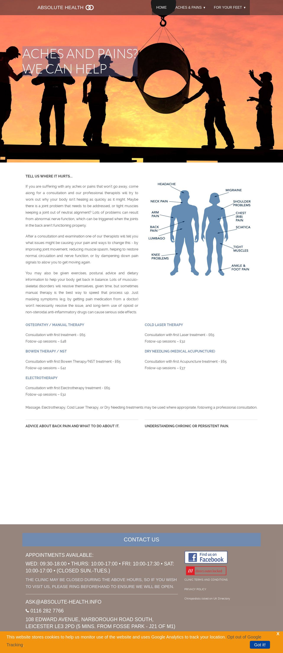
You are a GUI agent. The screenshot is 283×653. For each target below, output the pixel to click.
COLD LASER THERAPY (164, 325)
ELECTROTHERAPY (41, 378)
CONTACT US (141, 539)
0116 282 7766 (45, 611)
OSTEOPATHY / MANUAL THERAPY (55, 325)
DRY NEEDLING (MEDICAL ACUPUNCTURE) (180, 351)
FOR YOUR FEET (228, 7)
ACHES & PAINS (188, 7)
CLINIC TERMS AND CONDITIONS (206, 579)
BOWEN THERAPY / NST (46, 351)
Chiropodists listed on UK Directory (207, 598)
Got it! (260, 644)
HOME (161, 7)
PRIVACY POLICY (195, 589)
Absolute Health (65, 7)
